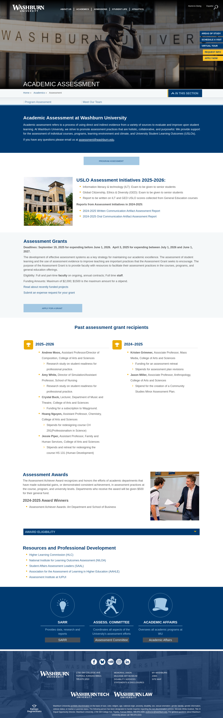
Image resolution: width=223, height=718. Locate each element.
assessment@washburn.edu (96, 139)
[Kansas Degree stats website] (34, 710)
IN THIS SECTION (186, 93)
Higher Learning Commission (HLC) (51, 554)
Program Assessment (38, 102)
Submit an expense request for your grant (49, 292)
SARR (62, 640)
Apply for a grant (52, 308)
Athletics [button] (138, 9)
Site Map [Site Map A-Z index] (156, 679)
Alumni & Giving (194, 6)
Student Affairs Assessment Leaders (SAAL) (56, 565)
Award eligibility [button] (40, 532)
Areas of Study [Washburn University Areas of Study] (211, 33)
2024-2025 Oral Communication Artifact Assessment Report (120, 216)
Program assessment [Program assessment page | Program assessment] (111, 161)
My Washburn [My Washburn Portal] (159, 673)
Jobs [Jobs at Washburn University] (154, 676)
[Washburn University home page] (28, 8)
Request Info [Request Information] (213, 52)
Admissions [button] (100, 9)
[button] (216, 7)
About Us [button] (65, 9)
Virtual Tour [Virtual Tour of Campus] (210, 46)
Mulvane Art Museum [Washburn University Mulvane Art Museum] (125, 676)
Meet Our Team (92, 102)
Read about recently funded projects (46, 286)
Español (209, 6)
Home (26, 92)
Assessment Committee (111, 640)
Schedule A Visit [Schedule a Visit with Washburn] (212, 39)
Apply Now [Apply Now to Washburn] (211, 58)
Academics (39, 92)
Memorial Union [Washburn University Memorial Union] (123, 673)
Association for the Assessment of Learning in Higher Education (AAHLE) (74, 571)
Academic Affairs (160, 640)
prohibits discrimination (80, 706)
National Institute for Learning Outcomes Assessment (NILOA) (67, 560)
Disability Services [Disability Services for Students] (125, 679)
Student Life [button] (119, 9)
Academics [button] (82, 9)
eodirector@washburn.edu (156, 712)
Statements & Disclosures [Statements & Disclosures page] (129, 682)
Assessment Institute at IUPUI (47, 577)
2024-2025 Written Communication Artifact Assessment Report (121, 210)
